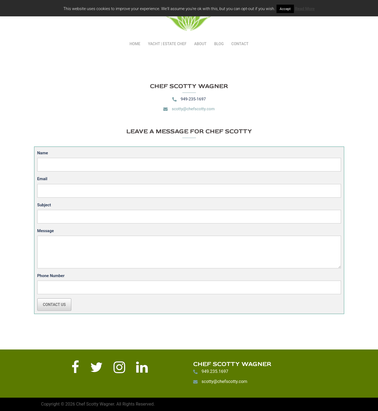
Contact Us (54, 304)
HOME (135, 44)
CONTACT (239, 44)
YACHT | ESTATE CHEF (167, 44)
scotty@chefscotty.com (193, 108)
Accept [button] (285, 9)
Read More (305, 8)
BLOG (219, 44)
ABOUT (200, 44)
